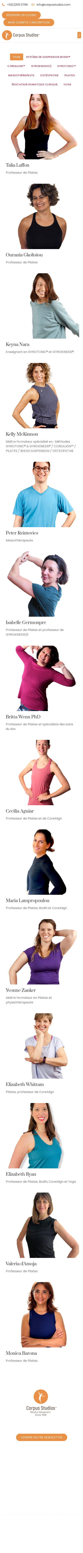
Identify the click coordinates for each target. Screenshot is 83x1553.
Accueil (12, 1479)
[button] (79, 35)
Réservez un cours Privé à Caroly (41, 1486)
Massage (43, 1502)
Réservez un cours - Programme (48, 1479)
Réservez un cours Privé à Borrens (42, 1494)
